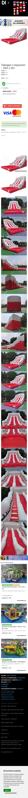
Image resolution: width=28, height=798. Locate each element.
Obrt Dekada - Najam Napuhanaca (8, 706)
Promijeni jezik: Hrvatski (7, 692)
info (20, 680)
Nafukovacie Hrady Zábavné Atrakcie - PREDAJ (11, 744)
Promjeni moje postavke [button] (10, 793)
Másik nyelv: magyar (6, 694)
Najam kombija (4, 737)
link (9, 682)
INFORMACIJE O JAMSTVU (10, 83)
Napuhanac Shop (5, 733)
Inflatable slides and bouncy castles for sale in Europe (12, 740)
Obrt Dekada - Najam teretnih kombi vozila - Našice (12, 709)
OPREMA (3, 135)
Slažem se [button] (7, 790)
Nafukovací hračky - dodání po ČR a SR (9, 742)
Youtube (4, 686)
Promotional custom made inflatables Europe (10, 748)
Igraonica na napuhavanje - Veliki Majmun (14, 661)
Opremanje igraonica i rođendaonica (9, 719)
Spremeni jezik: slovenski (8, 699)
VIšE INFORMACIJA (21, 600)
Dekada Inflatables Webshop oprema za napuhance (12, 726)
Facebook (5, 684)
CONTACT (20, 688)
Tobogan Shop (4, 729)
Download (21, 678)
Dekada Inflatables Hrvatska (7, 722)
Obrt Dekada (11, 675)
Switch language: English (7, 691)
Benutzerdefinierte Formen (7, 752)
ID (1, 88)
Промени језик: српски (7, 696)
